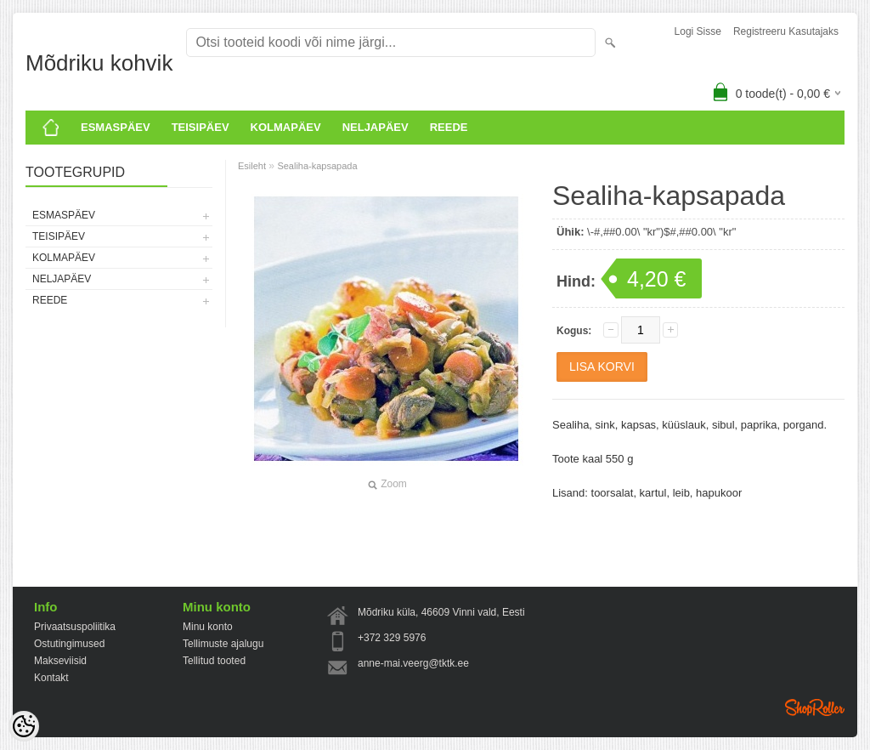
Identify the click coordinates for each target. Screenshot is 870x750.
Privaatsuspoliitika (75, 627)
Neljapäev (375, 127)
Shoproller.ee (815, 707)
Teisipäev (200, 127)
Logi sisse (698, 31)
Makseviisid (60, 661)
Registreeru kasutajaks (786, 31)
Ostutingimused (69, 644)
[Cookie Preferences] (23, 726)
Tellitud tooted (214, 661)
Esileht (252, 166)
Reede (449, 127)
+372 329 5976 (392, 638)
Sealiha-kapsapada (317, 166)
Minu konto (208, 627)
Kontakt (51, 678)
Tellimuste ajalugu (223, 644)
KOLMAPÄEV (286, 127)
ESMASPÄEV (115, 127)
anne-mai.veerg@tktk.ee (413, 663)
